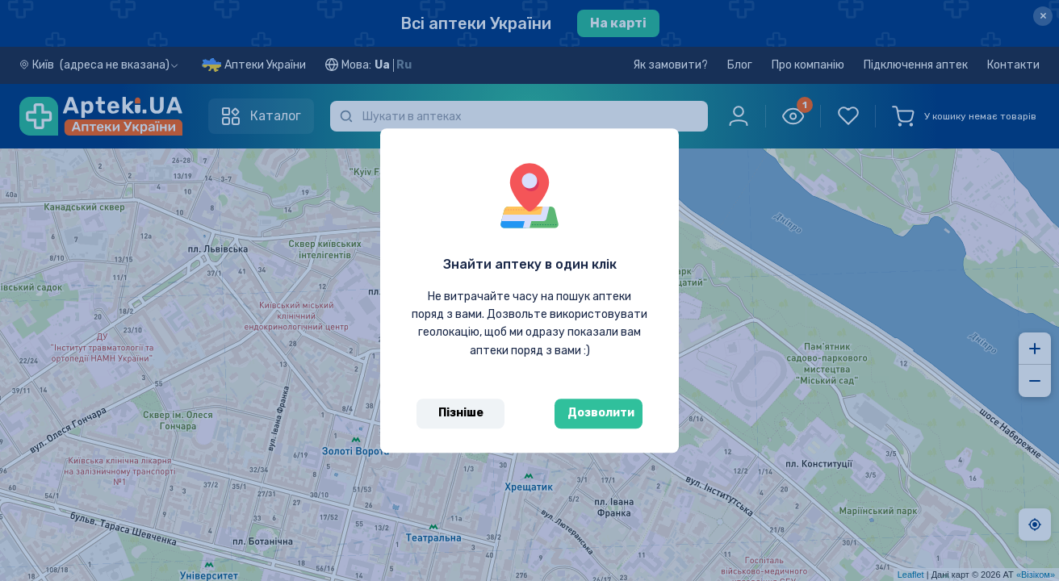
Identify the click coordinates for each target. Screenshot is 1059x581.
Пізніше (460, 413)
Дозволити (600, 413)
